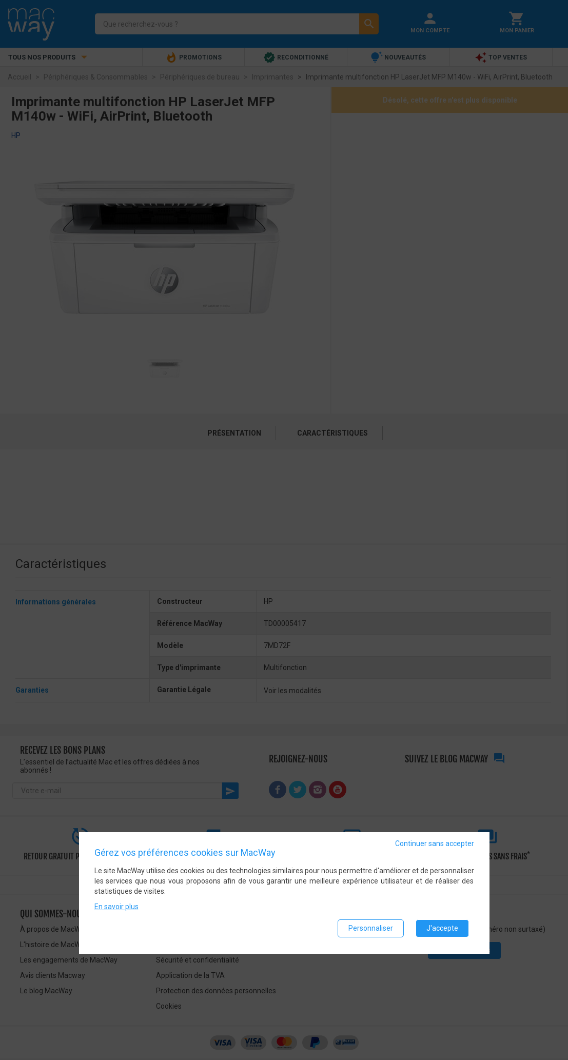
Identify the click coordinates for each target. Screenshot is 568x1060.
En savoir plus (116, 908)
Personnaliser (370, 929)
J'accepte (442, 929)
